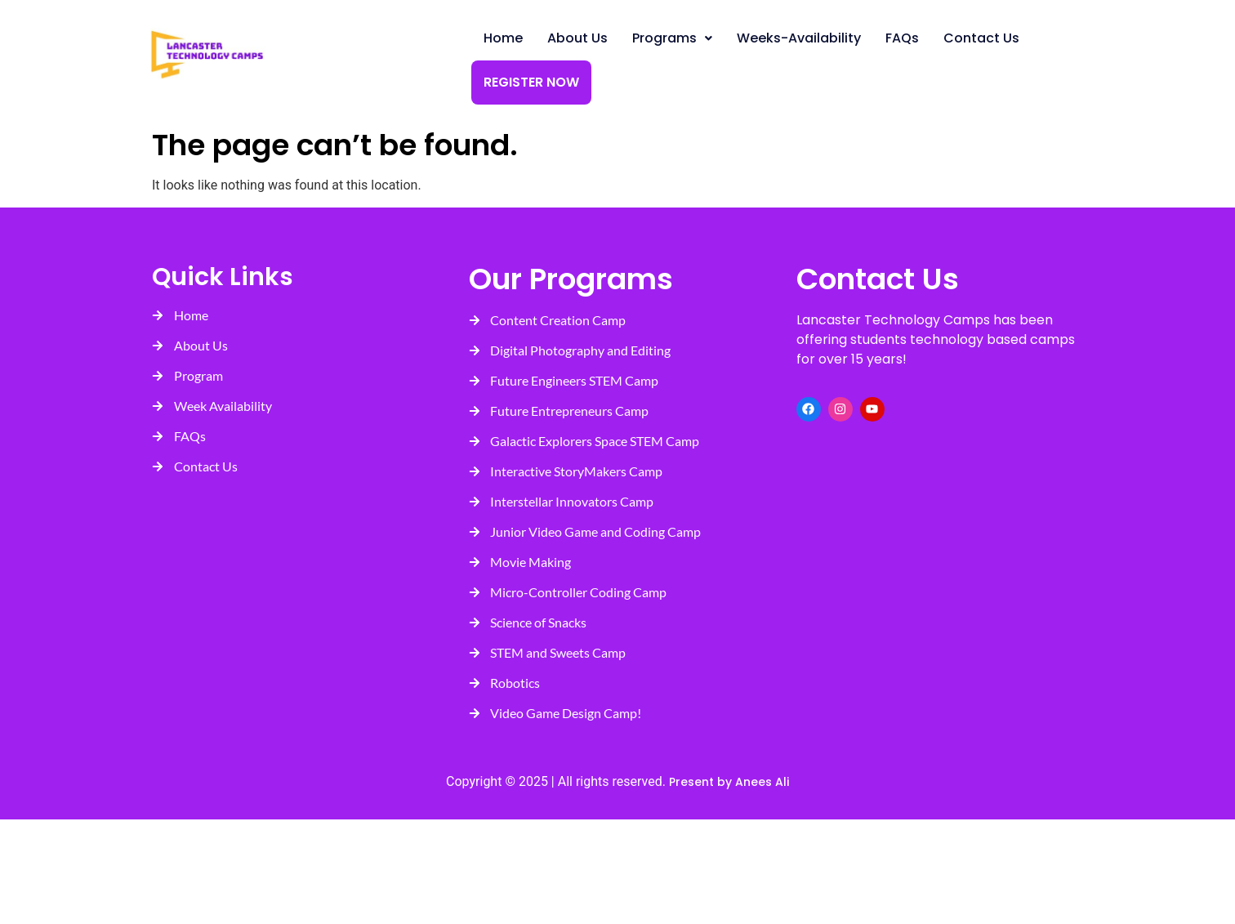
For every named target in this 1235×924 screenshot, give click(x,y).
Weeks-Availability (799, 38)
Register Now (531, 82)
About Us (577, 38)
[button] (672, 38)
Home (503, 38)
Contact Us (981, 38)
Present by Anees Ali (727, 782)
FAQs (902, 38)
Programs (672, 38)
